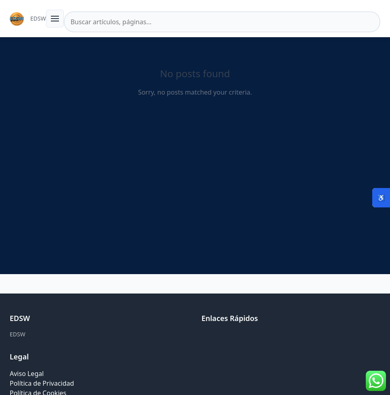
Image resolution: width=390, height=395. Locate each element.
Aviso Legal (27, 373)
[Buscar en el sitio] (222, 21)
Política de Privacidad (42, 383)
